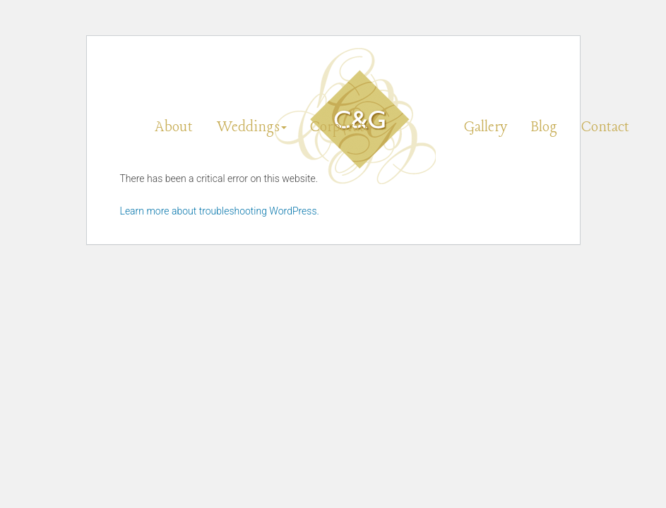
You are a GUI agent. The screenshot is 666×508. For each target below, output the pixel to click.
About (174, 127)
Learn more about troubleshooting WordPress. (219, 211)
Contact (605, 127)
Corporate (340, 127)
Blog (544, 127)
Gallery (485, 127)
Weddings (252, 127)
